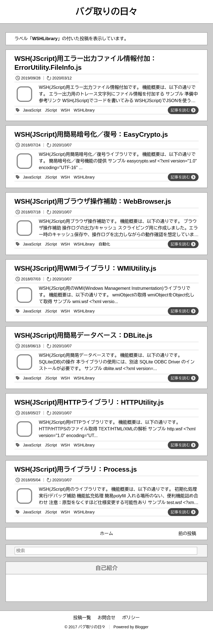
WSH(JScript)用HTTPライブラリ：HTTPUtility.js (89, 402)
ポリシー (131, 617)
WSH (65, 110)
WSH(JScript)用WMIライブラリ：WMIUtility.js (85, 268)
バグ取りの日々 (106, 12)
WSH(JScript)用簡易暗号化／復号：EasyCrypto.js (91, 134)
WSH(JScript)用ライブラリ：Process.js (75, 469)
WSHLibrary (84, 110)
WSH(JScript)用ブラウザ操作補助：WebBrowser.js (92, 201)
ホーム (106, 533)
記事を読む (183, 110)
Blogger (141, 627)
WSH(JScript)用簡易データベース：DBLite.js (83, 335)
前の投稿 (187, 533)
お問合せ (106, 617)
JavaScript (32, 110)
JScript (51, 110)
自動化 (104, 244)
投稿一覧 (82, 617)
